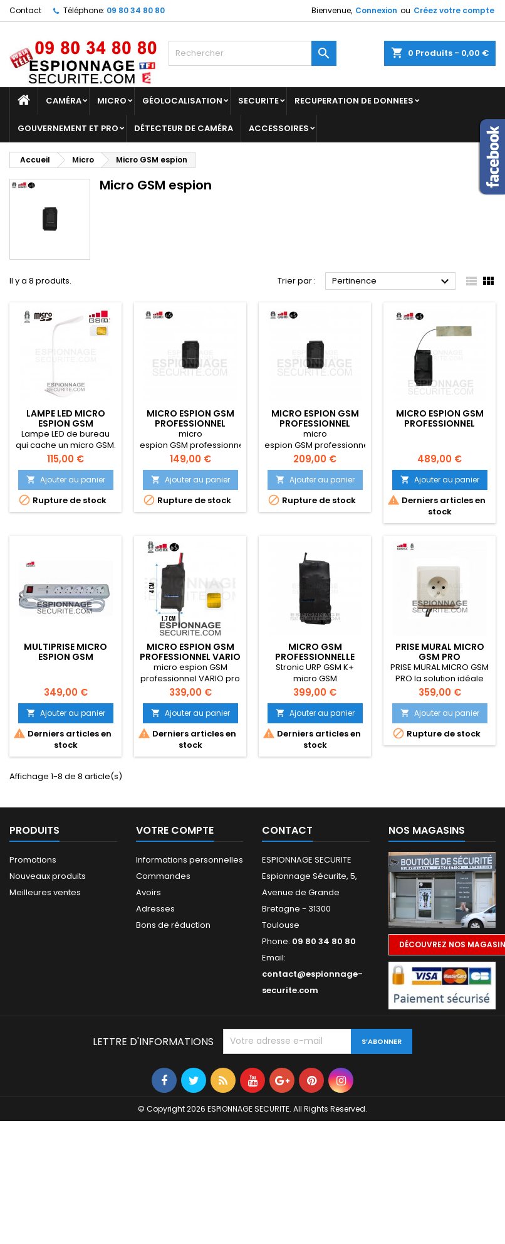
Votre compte (175, 830)
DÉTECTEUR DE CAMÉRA (183, 128)
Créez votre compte (454, 10)
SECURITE (258, 101)
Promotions (32, 860)
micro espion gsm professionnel (190, 418)
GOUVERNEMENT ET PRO (68, 128)
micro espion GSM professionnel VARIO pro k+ (190, 657)
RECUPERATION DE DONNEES (354, 101)
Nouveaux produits (47, 876)
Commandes (163, 876)
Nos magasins (426, 830)
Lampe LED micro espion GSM (65, 418)
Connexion (376, 10)
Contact (25, 10)
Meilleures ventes (45, 892)
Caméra (63, 101)
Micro (112, 101)
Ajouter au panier (65, 479)
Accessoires (279, 128)
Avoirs (148, 892)
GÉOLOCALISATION (182, 101)
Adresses (155, 909)
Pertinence (392, 281)
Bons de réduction (173, 925)
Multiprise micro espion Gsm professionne (65, 657)
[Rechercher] (253, 53)
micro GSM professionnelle (315, 652)
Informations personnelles (189, 860)
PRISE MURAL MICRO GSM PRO (439, 652)
